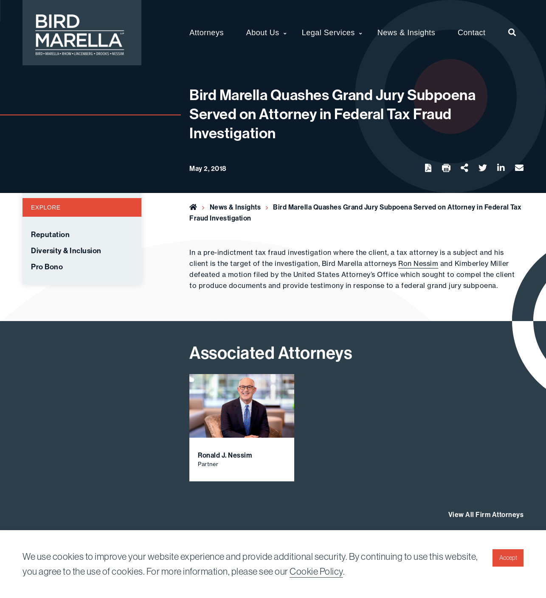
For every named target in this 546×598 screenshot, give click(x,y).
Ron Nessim (418, 263)
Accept (508, 558)
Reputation (50, 234)
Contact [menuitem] (472, 32)
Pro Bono (47, 266)
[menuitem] (512, 32)
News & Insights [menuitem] (406, 32)
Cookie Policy (316, 571)
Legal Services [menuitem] (328, 32)
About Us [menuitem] (262, 32)
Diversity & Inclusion (66, 250)
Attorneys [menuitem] (206, 32)
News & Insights (235, 207)
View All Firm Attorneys (486, 514)
